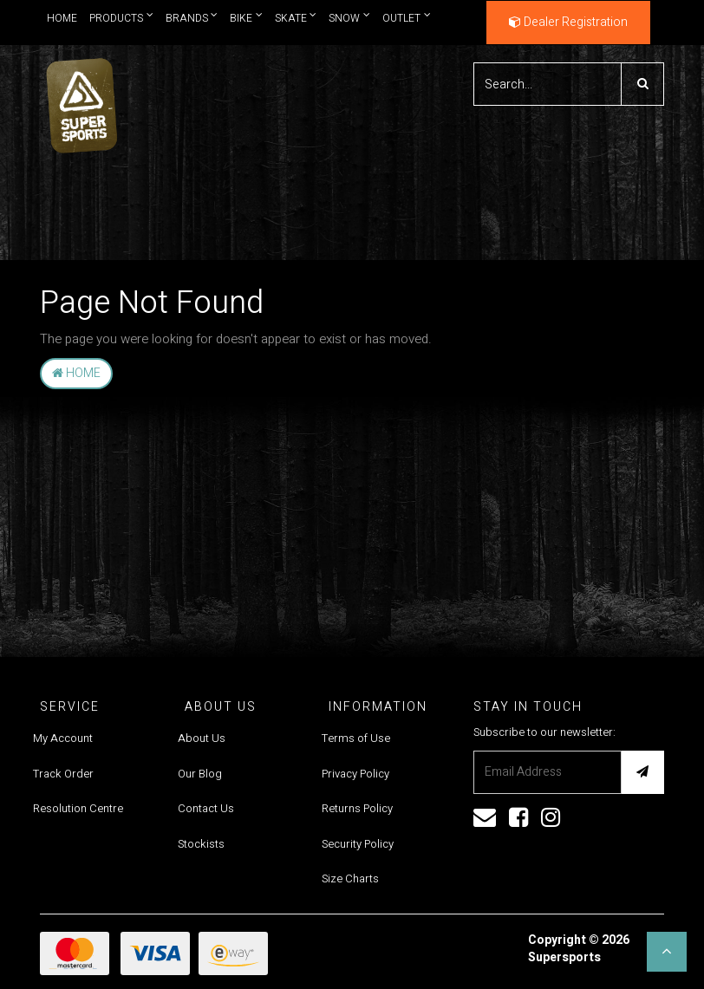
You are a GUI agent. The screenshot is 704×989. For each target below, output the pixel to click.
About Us (201, 738)
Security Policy (358, 844)
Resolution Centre (78, 808)
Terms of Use (356, 738)
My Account (63, 738)
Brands (192, 18)
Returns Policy (357, 808)
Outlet (406, 18)
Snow (349, 18)
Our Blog (200, 773)
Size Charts (350, 878)
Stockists (201, 844)
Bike (246, 18)
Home (62, 18)
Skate (296, 18)
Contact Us (206, 808)
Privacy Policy (355, 773)
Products (121, 18)
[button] (667, 952)
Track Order (63, 773)
